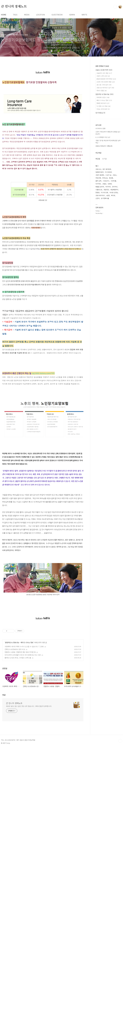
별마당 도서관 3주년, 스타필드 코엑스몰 (18, 804)
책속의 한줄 (102, 90)
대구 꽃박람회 (106, 169)
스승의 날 (108, 175)
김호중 (110, 184)
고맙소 (115, 175)
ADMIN (72, 14)
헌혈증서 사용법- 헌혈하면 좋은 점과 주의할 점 (20, 799)
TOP (120, 936)
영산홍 (111, 178)
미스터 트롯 (104, 192)
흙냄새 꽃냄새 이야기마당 (106, 79)
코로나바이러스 (100, 195)
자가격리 (108, 187)
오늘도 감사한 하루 (104, 70)
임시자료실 (100, 113)
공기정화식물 (105, 198)
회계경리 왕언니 (103, 97)
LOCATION (40, 14)
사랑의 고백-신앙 (103, 76)
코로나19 (98, 169)
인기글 (104, 159)
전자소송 (105, 178)
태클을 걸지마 (100, 187)
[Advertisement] (42, 388)
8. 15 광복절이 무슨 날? (103, 137)
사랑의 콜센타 (100, 175)
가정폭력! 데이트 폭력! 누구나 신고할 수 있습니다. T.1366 (24, 793)
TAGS (15, 14)
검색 (115, 6)
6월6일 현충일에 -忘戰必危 (104, 146)
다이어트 (98, 184)
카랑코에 (98, 178)
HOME (3, 14)
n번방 (108, 195)
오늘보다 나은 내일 (104, 73)
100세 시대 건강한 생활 (106, 82)
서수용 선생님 (113, 192)
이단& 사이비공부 (103, 109)
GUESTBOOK (57, 14)
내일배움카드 (114, 190)
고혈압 (104, 184)
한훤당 (98, 192)
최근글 (98, 159)
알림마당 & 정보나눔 (12, 789)
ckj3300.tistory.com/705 (43, 428)
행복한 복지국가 (103, 103)
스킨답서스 (106, 181)
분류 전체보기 (102, 66)
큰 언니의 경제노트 (14, 6)
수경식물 (113, 181)
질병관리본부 (100, 172)
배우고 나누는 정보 (27, 789)
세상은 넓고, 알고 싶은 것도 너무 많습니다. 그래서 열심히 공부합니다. (29, 901)
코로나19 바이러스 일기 (105, 88)
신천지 (98, 198)
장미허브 (115, 187)
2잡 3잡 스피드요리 (104, 85)
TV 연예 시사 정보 (103, 106)
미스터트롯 (108, 172)
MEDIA (26, 14)
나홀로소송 (99, 190)
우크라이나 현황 (100, 128)
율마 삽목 (98, 181)
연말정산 (106, 190)
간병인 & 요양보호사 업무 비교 (15, 796)
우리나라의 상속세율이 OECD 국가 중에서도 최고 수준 (23, 801)
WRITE (84, 14)
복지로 (113, 195)
